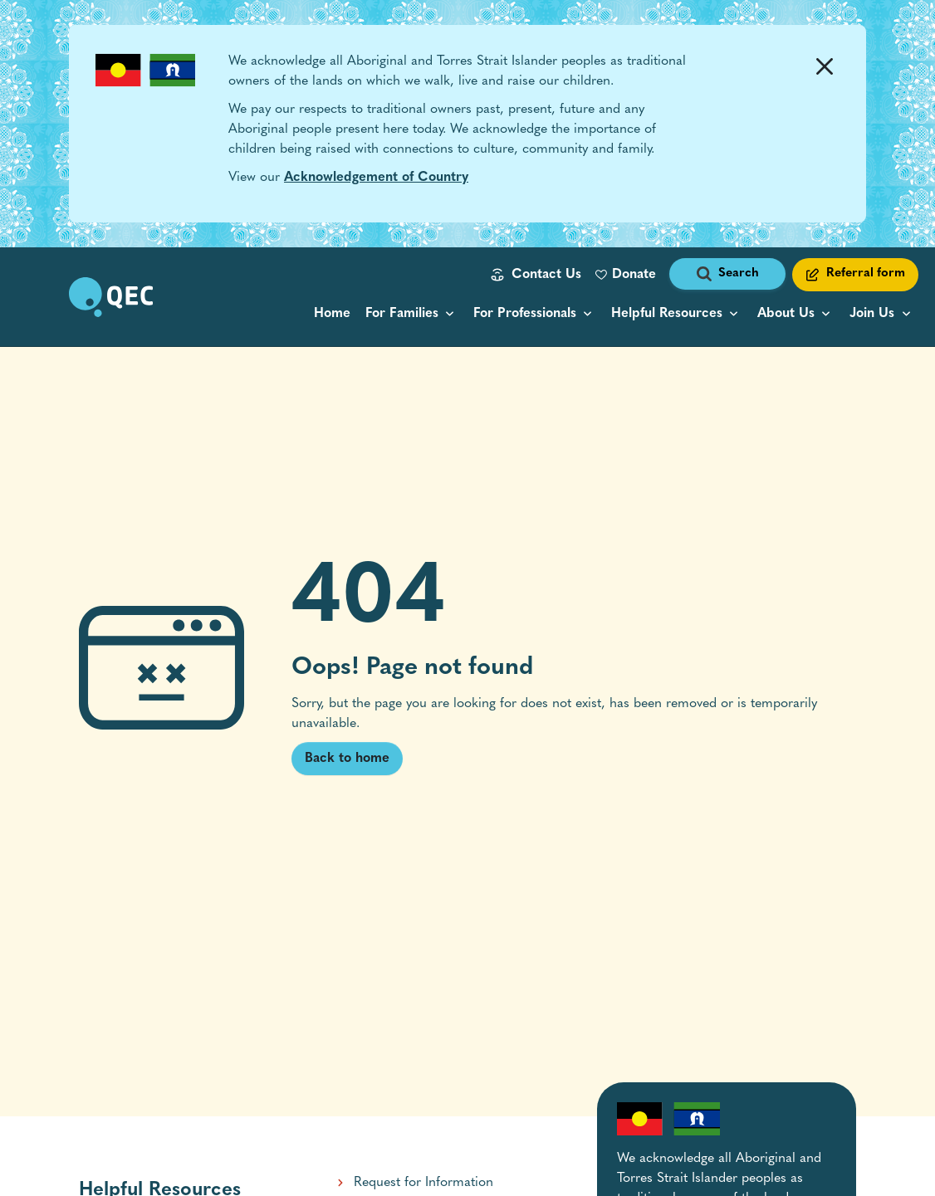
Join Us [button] (871, 313)
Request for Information (423, 1182)
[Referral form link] (855, 274)
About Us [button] (786, 313)
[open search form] (727, 274)
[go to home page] (111, 297)
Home (332, 313)
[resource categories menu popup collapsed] (677, 314)
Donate (634, 274)
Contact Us (546, 274)
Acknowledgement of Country (376, 177)
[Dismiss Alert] (824, 66)
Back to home (347, 758)
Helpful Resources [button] (666, 313)
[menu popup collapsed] (412, 314)
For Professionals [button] (524, 313)
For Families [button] (401, 313)
